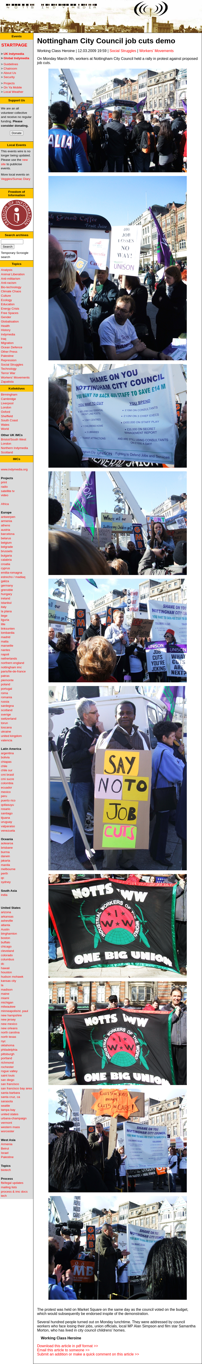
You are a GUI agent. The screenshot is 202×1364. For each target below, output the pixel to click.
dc (2, 963)
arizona (6, 912)
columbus (7, 959)
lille (3, 624)
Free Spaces (9, 313)
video (4, 495)
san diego (7, 1080)
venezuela (8, 830)
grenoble (7, 590)
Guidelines (11, 64)
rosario (5, 809)
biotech (6, 1170)
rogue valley (9, 1071)
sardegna (7, 705)
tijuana (5, 817)
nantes (5, 650)
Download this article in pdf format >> (67, 1346)
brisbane (7, 847)
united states (9, 1114)
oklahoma (7, 1045)
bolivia (5, 757)
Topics (16, 264)
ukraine (6, 731)
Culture (6, 295)
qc (2, 878)
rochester (7, 1067)
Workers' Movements (15, 377)
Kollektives (17, 388)
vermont (6, 1122)
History (5, 330)
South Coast (9, 420)
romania (6, 697)
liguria (5, 620)
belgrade (7, 547)
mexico (6, 792)
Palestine (7, 356)
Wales (5, 424)
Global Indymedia (16, 58)
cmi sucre (7, 779)
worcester (7, 1131)
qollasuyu (7, 805)
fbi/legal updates (12, 1183)
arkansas (7, 916)
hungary (6, 594)
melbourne (8, 869)
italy (3, 607)
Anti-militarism (10, 278)
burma (5, 852)
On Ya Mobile (13, 87)
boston (5, 938)
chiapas (6, 761)
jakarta (5, 860)
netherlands (9, 658)
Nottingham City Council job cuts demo (106, 41)
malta (5, 641)
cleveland (7, 951)
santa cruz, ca (10, 1097)
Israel (5, 1153)
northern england (12, 663)
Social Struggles (12, 364)
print (4, 482)
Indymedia (8, 334)
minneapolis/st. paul (14, 1011)
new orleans (9, 1028)
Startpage (14, 45)
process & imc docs (14, 1191)
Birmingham (9, 394)
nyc (3, 1041)
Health (5, 326)
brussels (6, 551)
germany (7, 585)
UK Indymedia (14, 54)
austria (5, 529)
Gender (6, 317)
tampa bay (8, 1110)
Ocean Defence (11, 347)
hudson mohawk (12, 976)
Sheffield (7, 416)
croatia (5, 564)
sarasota (7, 1101)
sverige (6, 714)
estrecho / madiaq (13, 577)
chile (4, 766)
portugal (6, 688)
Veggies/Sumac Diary (15, 179)
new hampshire (11, 1015)
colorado (7, 955)
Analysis (6, 270)
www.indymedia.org (14, 469)
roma (4, 693)
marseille (7, 645)
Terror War (8, 373)
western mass (10, 1127)
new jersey (8, 1019)
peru (4, 796)
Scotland (7, 452)
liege (4, 615)
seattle (5, 1105)
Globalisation (10, 321)
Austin (5, 929)
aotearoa (7, 843)
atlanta (5, 925)
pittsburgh (8, 1054)
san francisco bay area (16, 1088)
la (2, 985)
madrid (5, 637)
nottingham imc (11, 667)
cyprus (5, 568)
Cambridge (8, 399)
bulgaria (6, 555)
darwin (5, 856)
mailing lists (9, 1187)
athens (5, 525)
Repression (8, 360)
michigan (7, 1002)
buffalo (5, 942)
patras (5, 676)
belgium (6, 542)
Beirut (5, 1148)
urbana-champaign (14, 1118)
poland (5, 684)
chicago (6, 946)
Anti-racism (8, 283)
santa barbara (10, 1092)
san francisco (10, 1084)
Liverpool (7, 403)
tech (4, 1195)
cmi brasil (7, 774)
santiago (6, 813)
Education (8, 304)
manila (5, 865)
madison (6, 989)
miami (5, 998)
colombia (7, 783)
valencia (6, 740)
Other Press (9, 351)
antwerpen (8, 517)
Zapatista (7, 381)
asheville (7, 920)
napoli (5, 654)
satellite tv (8, 491)
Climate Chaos (11, 291)
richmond (7, 1062)
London (6, 407)
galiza (5, 581)
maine (5, 993)
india (4, 895)
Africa (5, 504)
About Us (9, 73)
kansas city (8, 981)
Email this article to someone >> (63, 1350)
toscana (6, 727)
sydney (6, 882)
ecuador (6, 787)
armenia (6, 521)
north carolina (10, 1032)
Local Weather (14, 92)
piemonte (7, 680)
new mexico (9, 1024)
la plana (6, 611)
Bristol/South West (13, 439)
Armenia (6, 1144)
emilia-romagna (11, 572)
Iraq (3, 338)
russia (5, 701)
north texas (8, 1036)
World (5, 429)
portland (6, 1058)
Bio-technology (11, 287)
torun (4, 723)
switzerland (8, 718)
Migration (7, 343)
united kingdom (11, 736)
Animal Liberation (13, 274)
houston (6, 972)
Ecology (6, 300)
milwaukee (8, 1006)
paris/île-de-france (13, 671)
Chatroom (10, 68)
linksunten (8, 628)
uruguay (6, 822)
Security (9, 77)
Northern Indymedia (14, 448)
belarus (6, 538)
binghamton (9, 933)
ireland (5, 598)
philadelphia (9, 1049)
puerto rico (8, 800)
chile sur (6, 770)
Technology (8, 368)
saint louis (8, 1075)
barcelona (8, 534)
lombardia (8, 632)
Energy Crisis (10, 308)
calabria (6, 559)
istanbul (6, 602)
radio (4, 486)
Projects (9, 83)
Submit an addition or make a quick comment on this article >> (88, 1354)
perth (4, 873)
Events (17, 36)
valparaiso (8, 826)
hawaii (5, 968)
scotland (6, 710)
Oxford (5, 412)
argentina (7, 753)
